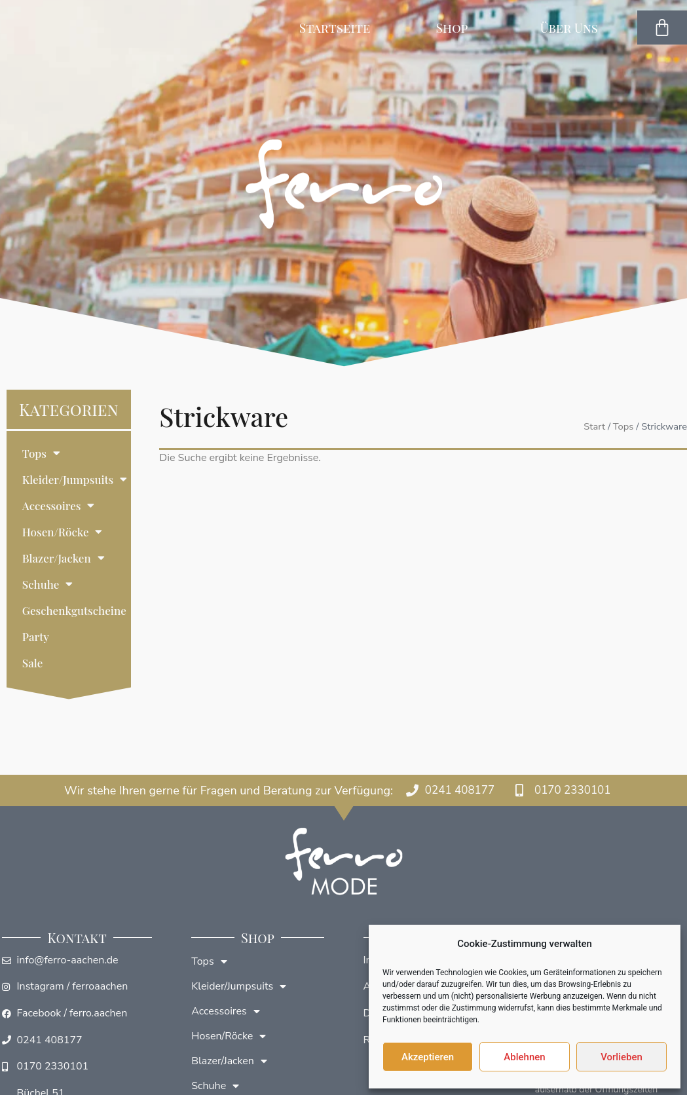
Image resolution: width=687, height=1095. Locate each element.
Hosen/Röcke (62, 531)
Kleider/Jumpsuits (74, 479)
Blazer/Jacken (63, 558)
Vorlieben (621, 1057)
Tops (41, 453)
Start (594, 426)
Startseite (335, 27)
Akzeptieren (427, 1057)
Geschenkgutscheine (74, 610)
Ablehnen (524, 1057)
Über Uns (572, 27)
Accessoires (58, 505)
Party (35, 636)
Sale (32, 663)
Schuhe (47, 584)
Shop (455, 27)
